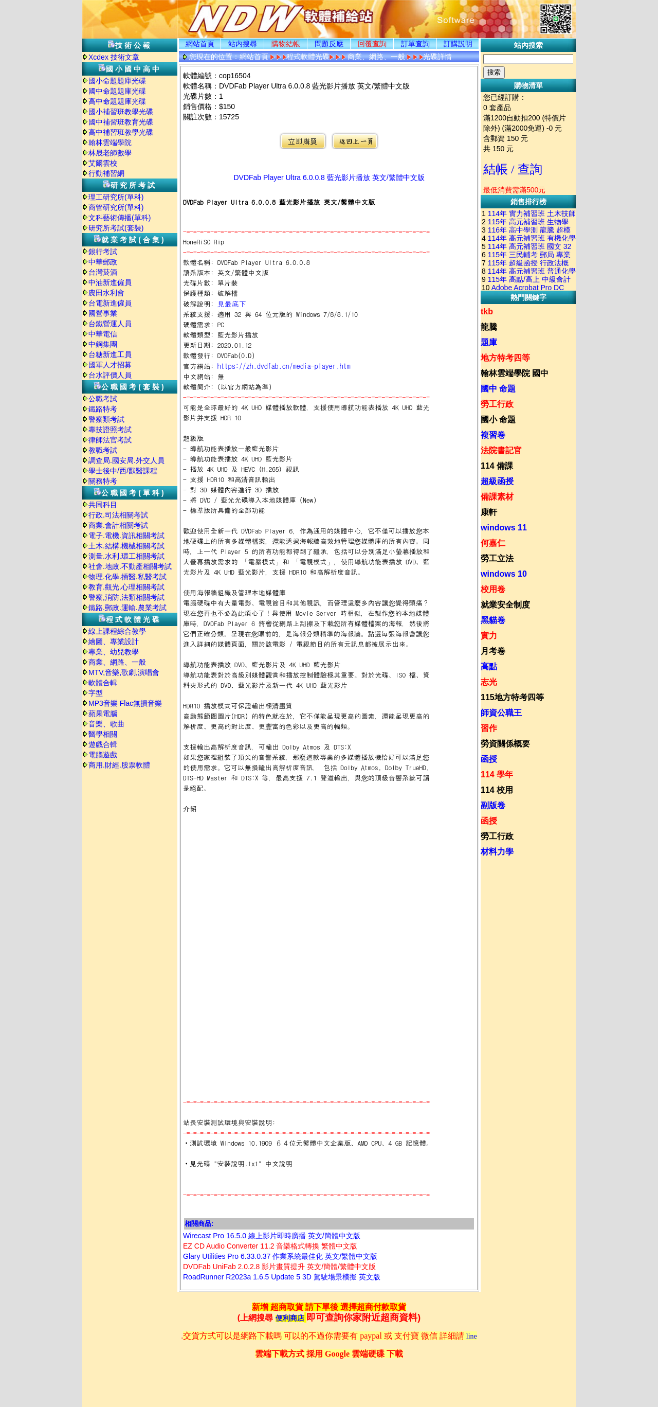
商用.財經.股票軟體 (119, 765)
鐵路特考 (102, 409)
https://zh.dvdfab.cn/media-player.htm (284, 366)
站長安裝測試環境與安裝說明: (229, 1122)
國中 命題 (498, 388)
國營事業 (102, 313)
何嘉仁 (493, 543)
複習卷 (493, 435)
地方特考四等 (505, 357)
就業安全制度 (505, 604)
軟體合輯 (102, 683)
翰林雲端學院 (110, 142)
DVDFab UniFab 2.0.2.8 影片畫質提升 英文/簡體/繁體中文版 (279, 1266)
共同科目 (102, 505)
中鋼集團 (102, 344)
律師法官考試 (110, 440)
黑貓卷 (493, 620)
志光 (489, 682)
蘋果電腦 (102, 713)
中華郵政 (102, 262)
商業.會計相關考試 (118, 525)
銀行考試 (102, 251)
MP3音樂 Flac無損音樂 (125, 703)
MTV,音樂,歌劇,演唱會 (123, 672)
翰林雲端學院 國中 (515, 373)
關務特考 (102, 481)
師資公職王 (501, 712)
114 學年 (497, 774)
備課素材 (497, 496)
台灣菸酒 (102, 272)
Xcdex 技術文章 (113, 57)
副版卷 (493, 805)
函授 (489, 759)
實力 (489, 635)
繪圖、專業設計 (113, 641)
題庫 (489, 342)
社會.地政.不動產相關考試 (130, 566)
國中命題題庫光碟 (117, 91)
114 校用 (497, 790)
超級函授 (497, 481)
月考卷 (493, 651)
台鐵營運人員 (110, 323)
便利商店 (290, 1318)
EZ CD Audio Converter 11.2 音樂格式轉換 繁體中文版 (270, 1246)
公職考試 (102, 399)
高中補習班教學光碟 (120, 132)
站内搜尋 (242, 44)
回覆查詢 (372, 44)
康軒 (489, 512)
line (471, 1336)
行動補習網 (106, 173)
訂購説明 (458, 44)
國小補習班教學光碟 (120, 112)
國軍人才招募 (110, 365)
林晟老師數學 (110, 153)
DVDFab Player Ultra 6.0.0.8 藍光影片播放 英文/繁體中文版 (328, 177)
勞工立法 (497, 558)
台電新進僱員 (110, 303)
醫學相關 (102, 734)
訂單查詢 (415, 44)
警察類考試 (106, 419)
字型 (95, 693)
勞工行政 (497, 404)
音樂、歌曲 (106, 724)
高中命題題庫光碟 (117, 101)
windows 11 (504, 527)
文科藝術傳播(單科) (119, 217)
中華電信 (102, 334)
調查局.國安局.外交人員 (126, 460)
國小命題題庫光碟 (117, 81)
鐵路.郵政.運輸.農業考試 (127, 607)
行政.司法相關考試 (118, 515)
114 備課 (497, 465)
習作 (489, 728)
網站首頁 (200, 44)
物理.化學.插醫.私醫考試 (127, 577)
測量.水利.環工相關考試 (126, 556)
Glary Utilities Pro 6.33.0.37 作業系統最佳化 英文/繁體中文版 (280, 1256)
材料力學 (497, 851)
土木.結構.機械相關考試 (126, 546)
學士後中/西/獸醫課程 (122, 471)
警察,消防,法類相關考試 (126, 597)
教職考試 (102, 450)
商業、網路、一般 (117, 662)
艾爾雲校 (102, 163)
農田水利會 (106, 293)
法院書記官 (501, 450)
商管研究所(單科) (115, 207)
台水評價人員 (110, 375)
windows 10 (504, 573)
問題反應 (329, 44)
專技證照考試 (110, 429)
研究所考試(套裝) (115, 228)
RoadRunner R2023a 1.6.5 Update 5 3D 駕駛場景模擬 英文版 (281, 1277)
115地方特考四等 (512, 697)
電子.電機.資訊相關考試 (126, 535)
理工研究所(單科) (115, 197)
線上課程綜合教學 (117, 631)
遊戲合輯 (102, 744)
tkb (487, 311)
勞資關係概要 (505, 743)
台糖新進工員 (110, 354)
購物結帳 (285, 44)
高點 (489, 666)
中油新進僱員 (110, 282)
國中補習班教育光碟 (120, 122)
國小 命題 (498, 419)
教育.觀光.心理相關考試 (126, 587)
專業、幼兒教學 (113, 652)
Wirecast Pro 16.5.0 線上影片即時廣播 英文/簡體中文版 (271, 1236)
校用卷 (493, 589)
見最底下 (231, 303)
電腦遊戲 (102, 755)
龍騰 (489, 327)
